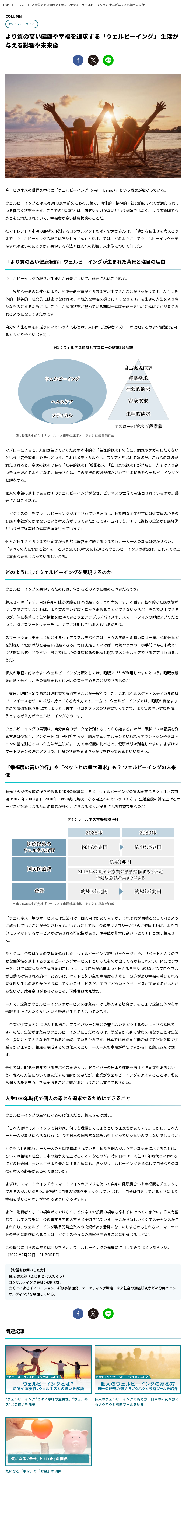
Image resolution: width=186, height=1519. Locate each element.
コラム (20, 5)
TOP (6, 5)
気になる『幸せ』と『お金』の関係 (33, 1471)
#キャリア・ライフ (21, 24)
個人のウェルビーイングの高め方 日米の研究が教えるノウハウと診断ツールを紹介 (137, 1401)
